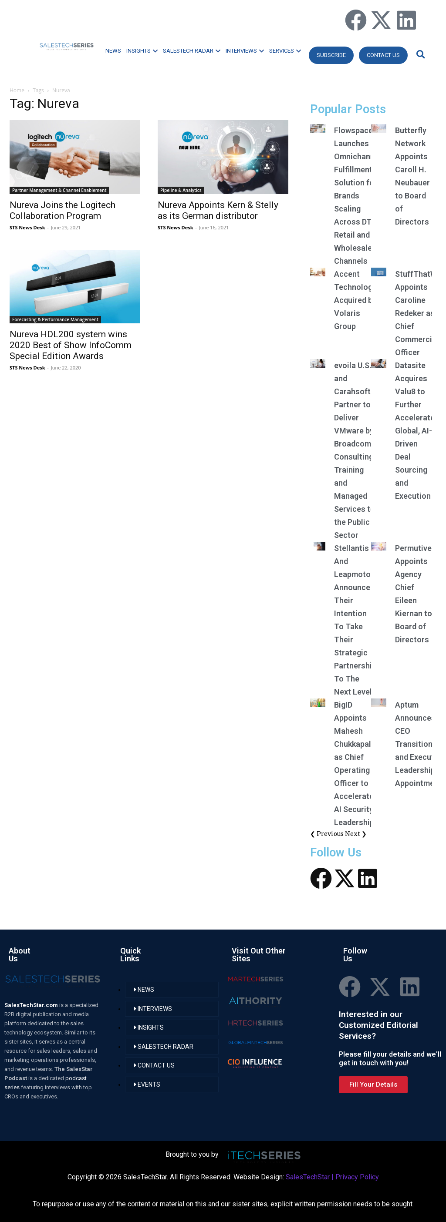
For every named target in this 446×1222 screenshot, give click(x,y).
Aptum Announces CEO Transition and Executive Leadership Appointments (420, 744)
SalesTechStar (308, 1177)
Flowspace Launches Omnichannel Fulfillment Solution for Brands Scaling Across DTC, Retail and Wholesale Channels (357, 195)
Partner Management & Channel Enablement (59, 190)
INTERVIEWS (245, 50)
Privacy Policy (357, 1177)
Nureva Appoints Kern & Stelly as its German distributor (218, 210)
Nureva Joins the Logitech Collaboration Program (62, 210)
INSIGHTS (142, 50)
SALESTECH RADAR (191, 50)
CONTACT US (383, 55)
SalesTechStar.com (31, 1005)
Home (17, 90)
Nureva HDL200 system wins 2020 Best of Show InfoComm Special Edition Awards (71, 345)
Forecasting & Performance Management (55, 319)
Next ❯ (356, 833)
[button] (419, 54)
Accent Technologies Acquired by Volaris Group (358, 300)
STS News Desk (27, 227)
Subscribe (331, 55)
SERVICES (285, 50)
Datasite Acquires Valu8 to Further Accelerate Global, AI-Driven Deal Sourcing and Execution (415, 430)
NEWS (113, 50)
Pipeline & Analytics (181, 190)
